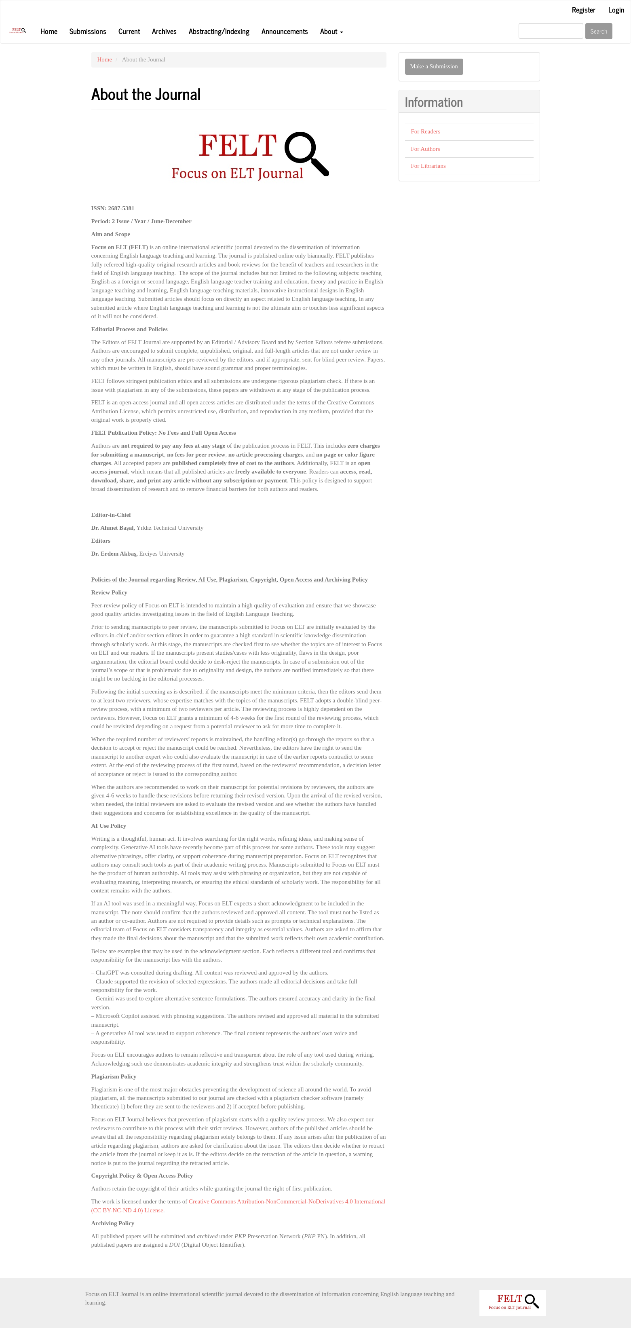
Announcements (285, 31)
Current (129, 31)
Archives (164, 31)
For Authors (425, 149)
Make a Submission (434, 66)
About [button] (331, 31)
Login (616, 9)
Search (599, 31)
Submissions (88, 31)
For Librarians (428, 166)
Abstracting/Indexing (219, 31)
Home (48, 31)
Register (583, 9)
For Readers (426, 131)
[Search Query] (551, 31)
